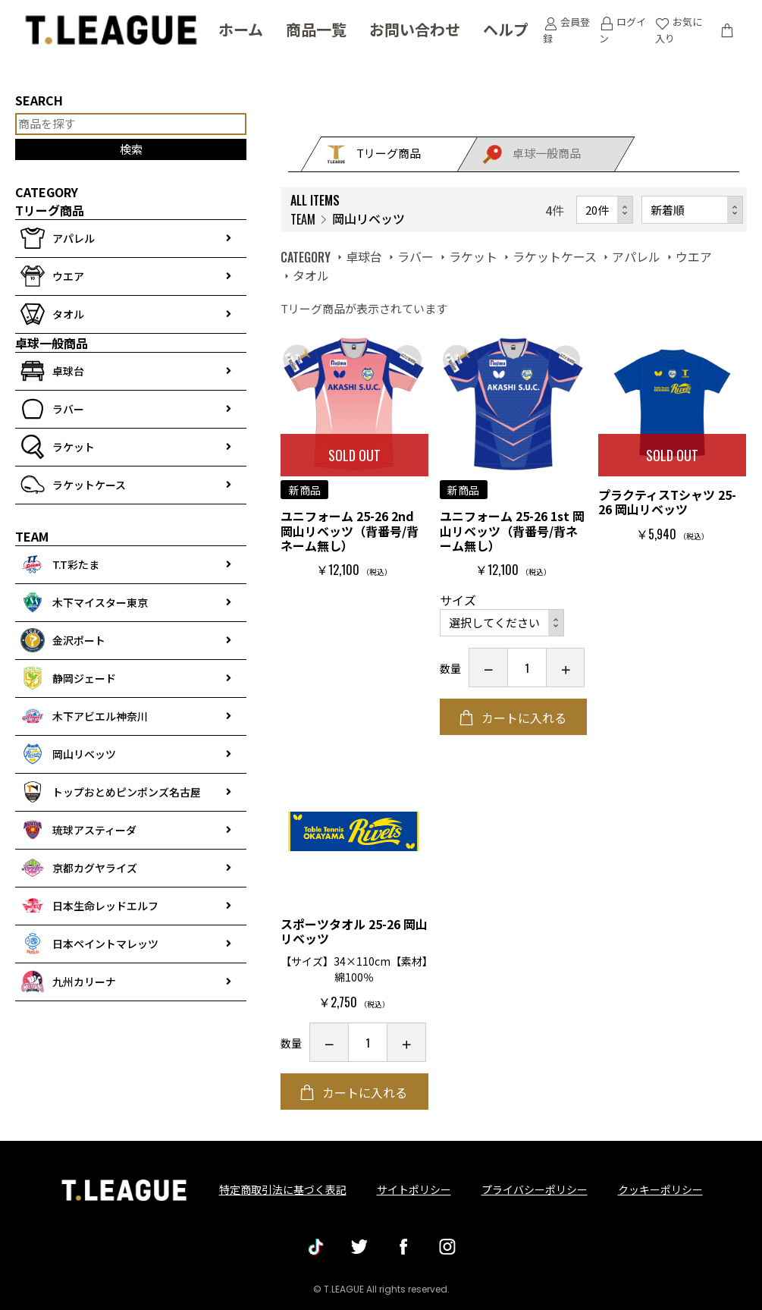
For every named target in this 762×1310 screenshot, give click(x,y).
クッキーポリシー (660, 1189)
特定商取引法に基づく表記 (283, 1189)
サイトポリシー (414, 1189)
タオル (311, 275)
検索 (131, 149)
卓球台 (364, 256)
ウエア (694, 256)
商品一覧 (316, 30)
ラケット (473, 256)
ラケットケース (555, 256)
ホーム (240, 30)
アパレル (636, 256)
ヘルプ (505, 30)
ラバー (415, 256)
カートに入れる (522, 717)
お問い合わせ (414, 30)
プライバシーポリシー (534, 1189)
